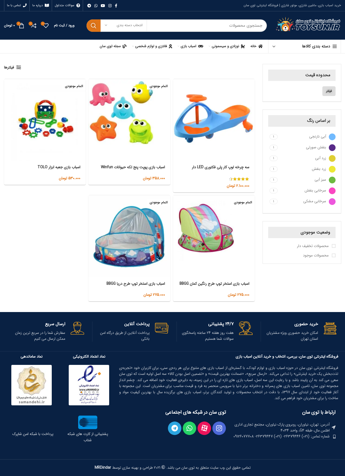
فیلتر (329, 91)
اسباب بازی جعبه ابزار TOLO (58, 167)
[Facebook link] (116, 5)
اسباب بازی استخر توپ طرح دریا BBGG (135, 284)
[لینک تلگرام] (89, 5)
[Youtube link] (103, 5)
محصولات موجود (316, 255)
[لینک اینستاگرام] (110, 5)
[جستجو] (177, 25)
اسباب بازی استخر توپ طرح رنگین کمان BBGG (214, 284)
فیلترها (9, 67)
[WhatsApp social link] (96, 5)
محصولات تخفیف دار (313, 246)
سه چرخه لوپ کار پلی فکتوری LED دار (220, 167)
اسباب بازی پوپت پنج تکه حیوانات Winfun (133, 167)
